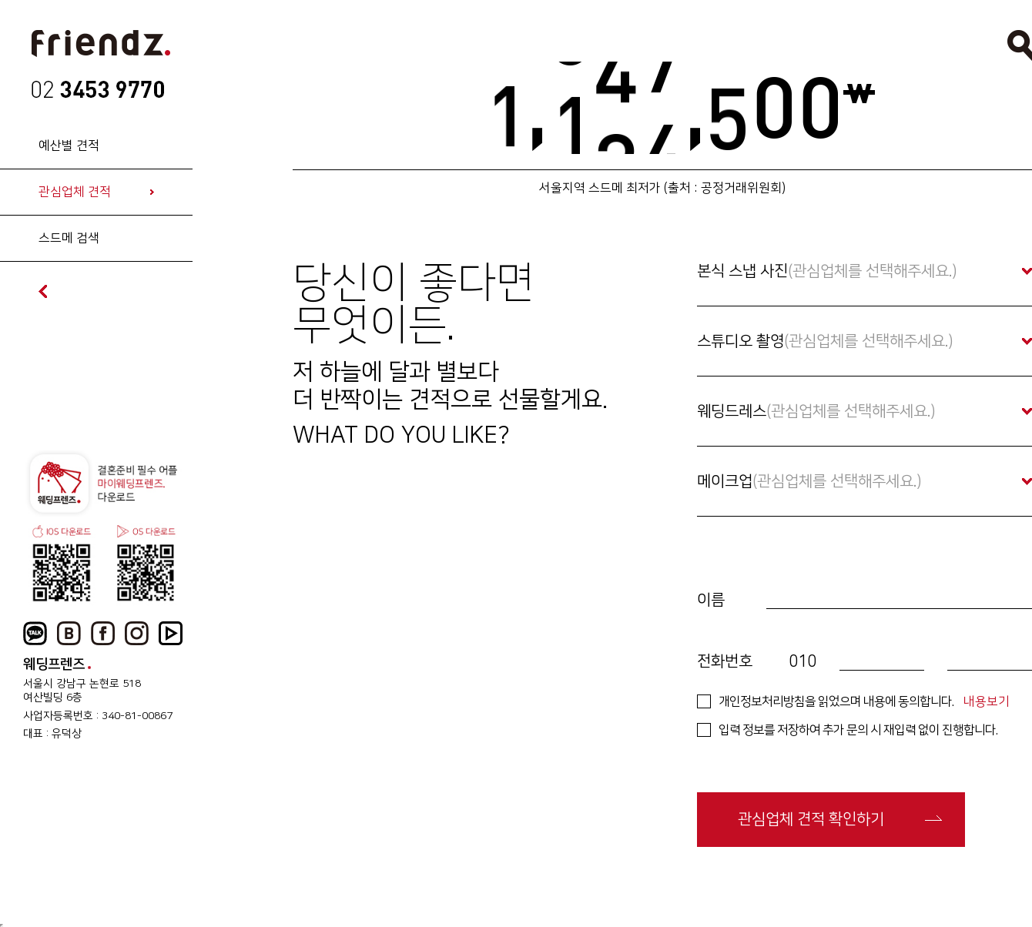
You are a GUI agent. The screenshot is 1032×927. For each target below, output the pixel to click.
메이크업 (809, 481)
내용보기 (986, 701)
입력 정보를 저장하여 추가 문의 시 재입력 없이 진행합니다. (858, 730)
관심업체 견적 (75, 192)
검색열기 (1019, 45)
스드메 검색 (69, 238)
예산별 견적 (69, 145)
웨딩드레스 (816, 411)
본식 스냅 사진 (827, 271)
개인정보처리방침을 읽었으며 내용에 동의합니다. (836, 701)
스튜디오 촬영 (825, 341)
